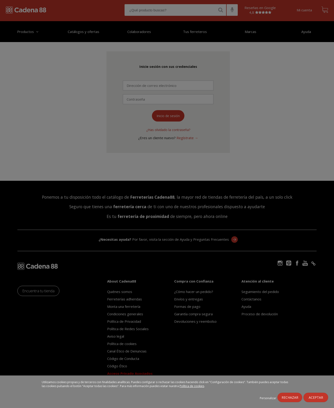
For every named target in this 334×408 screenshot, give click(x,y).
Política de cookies (192, 386)
